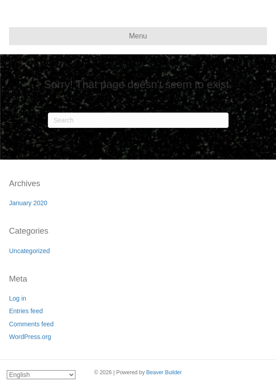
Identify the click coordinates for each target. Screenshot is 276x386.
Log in (17, 298)
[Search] (138, 120)
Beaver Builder (164, 372)
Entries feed (26, 311)
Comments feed (31, 324)
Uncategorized (29, 250)
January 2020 (28, 203)
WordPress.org (30, 336)
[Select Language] (41, 374)
